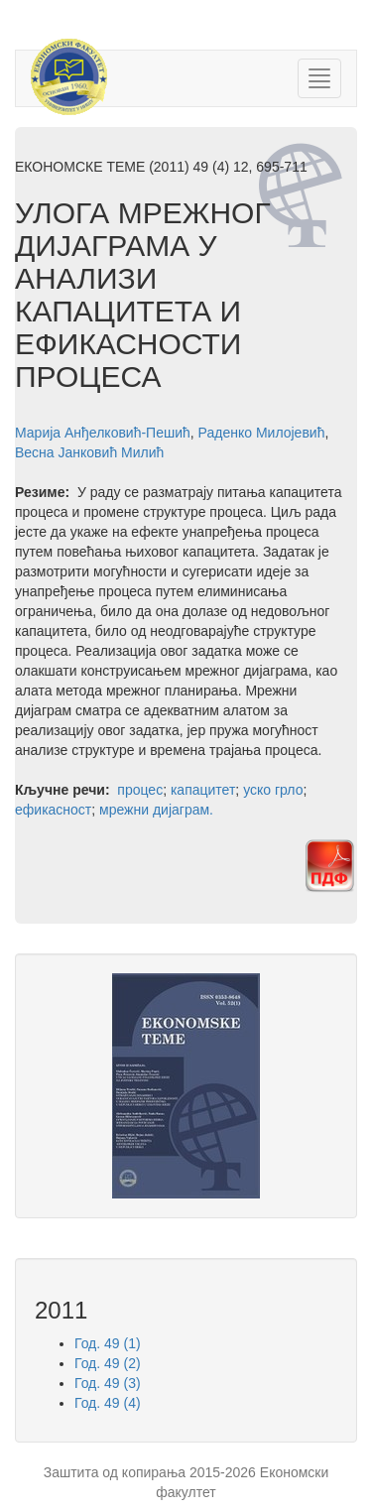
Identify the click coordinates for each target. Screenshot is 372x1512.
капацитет (203, 790)
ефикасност (53, 810)
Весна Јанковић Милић (89, 452)
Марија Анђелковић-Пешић (102, 433)
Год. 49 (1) (107, 1343)
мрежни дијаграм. (156, 810)
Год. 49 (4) (107, 1403)
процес (140, 790)
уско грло (273, 790)
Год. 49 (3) (107, 1383)
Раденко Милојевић (261, 433)
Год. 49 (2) (107, 1363)
